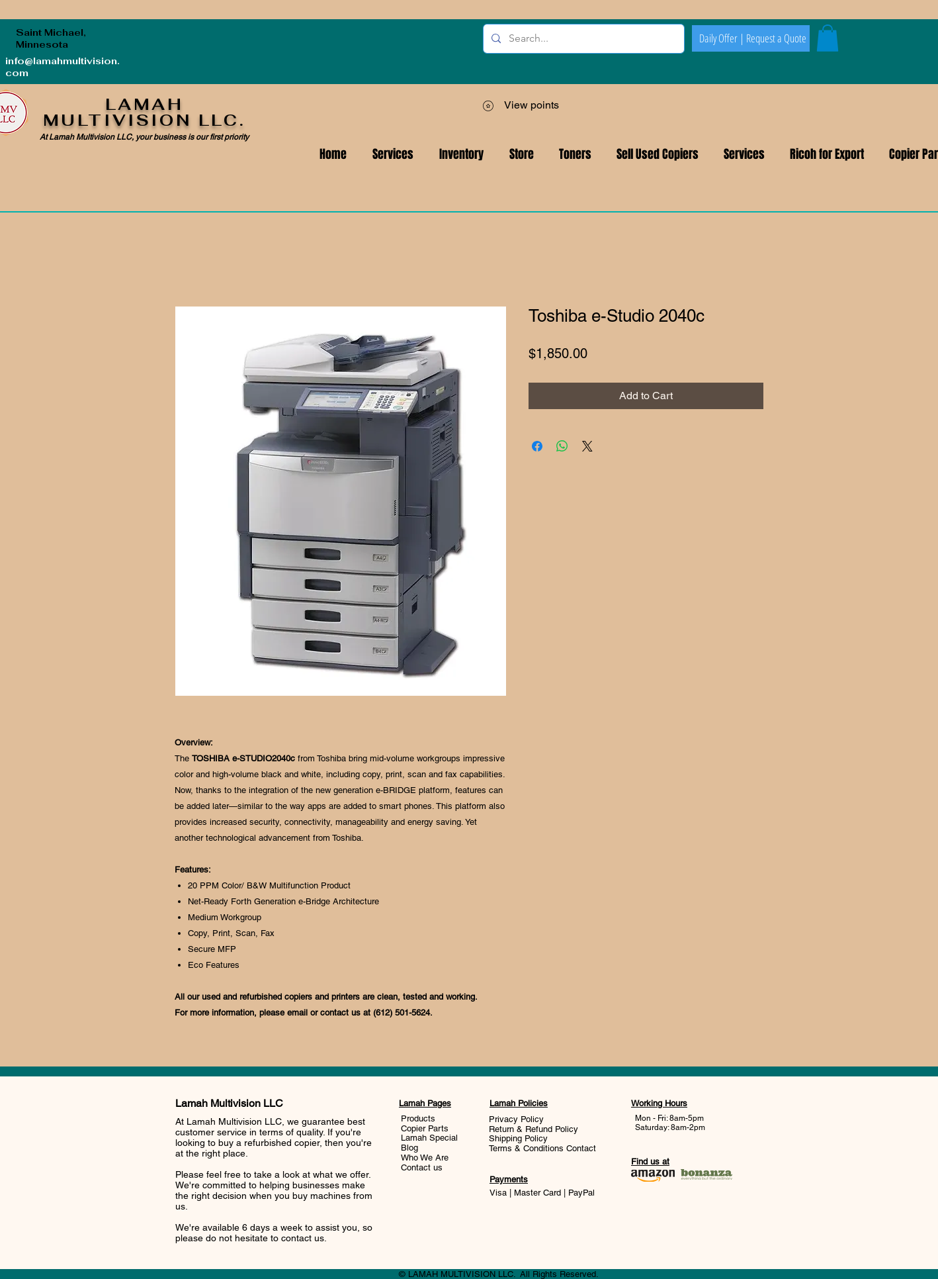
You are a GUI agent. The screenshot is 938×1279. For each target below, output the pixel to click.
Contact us (422, 1167)
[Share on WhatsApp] (562, 446)
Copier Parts (424, 1128)
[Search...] (582, 38)
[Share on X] (587, 446)
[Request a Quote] (776, 38)
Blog (409, 1148)
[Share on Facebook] (537, 446)
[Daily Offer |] (721, 38)
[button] (744, 154)
